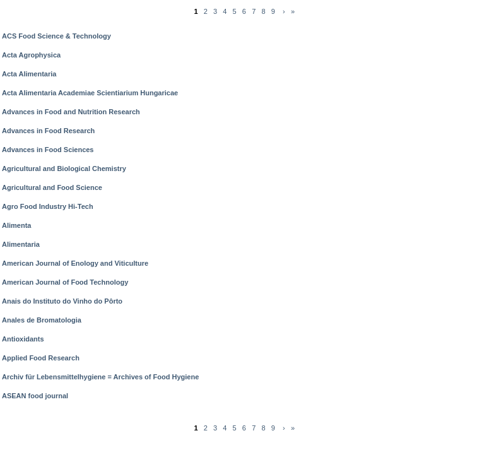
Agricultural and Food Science (52, 187)
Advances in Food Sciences (48, 149)
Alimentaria (21, 244)
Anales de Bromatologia (41, 320)
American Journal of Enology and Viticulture (75, 263)
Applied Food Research (41, 358)
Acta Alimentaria (29, 74)
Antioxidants (23, 339)
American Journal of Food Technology (65, 282)
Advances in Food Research (48, 130)
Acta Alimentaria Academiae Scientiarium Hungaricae (90, 93)
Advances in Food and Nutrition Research (71, 112)
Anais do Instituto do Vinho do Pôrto (62, 301)
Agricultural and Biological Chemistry (64, 168)
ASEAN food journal (35, 396)
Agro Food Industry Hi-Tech (47, 206)
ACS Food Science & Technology (56, 36)
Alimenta (16, 225)
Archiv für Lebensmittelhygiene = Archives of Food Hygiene (100, 377)
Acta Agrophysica (31, 55)
